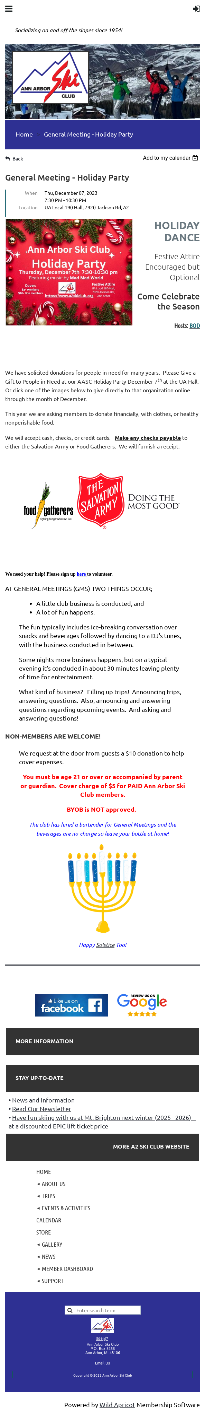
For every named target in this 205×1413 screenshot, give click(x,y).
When (31, 193)
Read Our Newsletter (41, 1108)
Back (17, 158)
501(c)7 (102, 1338)
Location (28, 207)
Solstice (105, 944)
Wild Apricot (117, 1404)
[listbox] (171, 158)
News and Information (43, 1100)
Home (24, 134)
